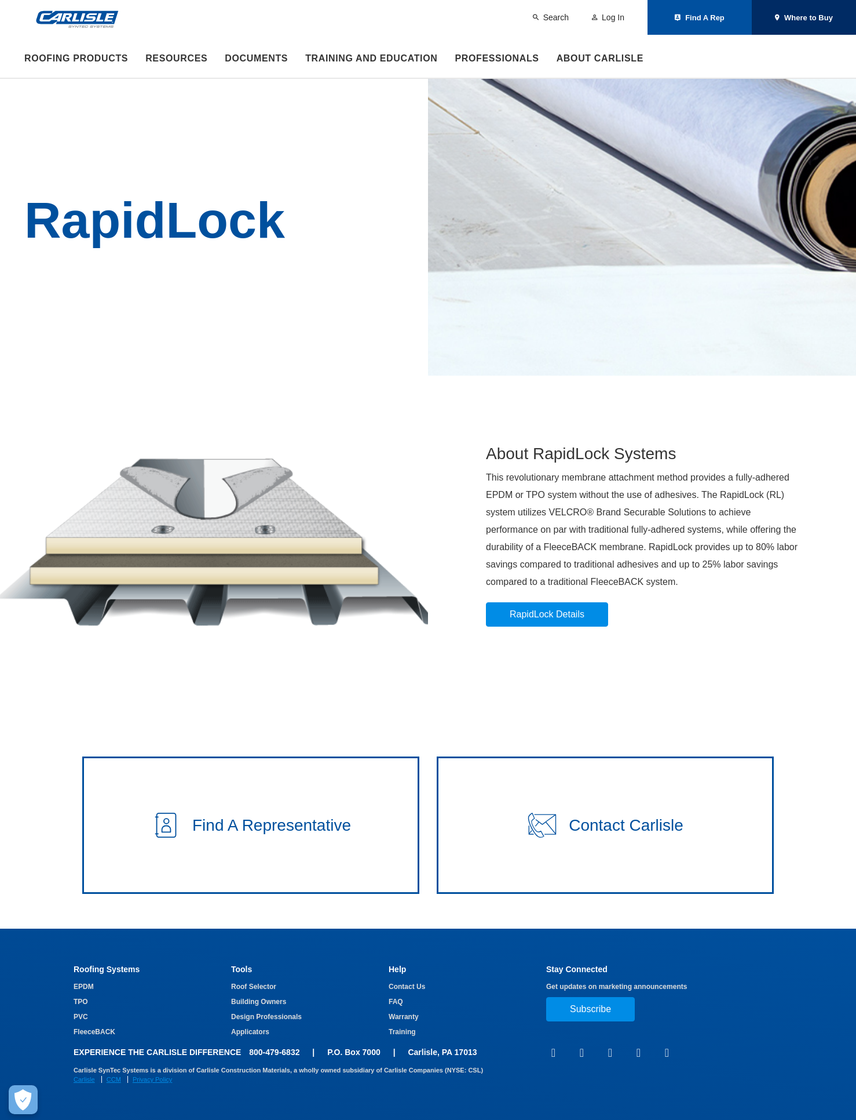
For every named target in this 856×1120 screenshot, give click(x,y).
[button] (250, 825)
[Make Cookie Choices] (23, 1099)
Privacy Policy (152, 1079)
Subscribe (590, 1009)
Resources (176, 58)
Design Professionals (266, 1017)
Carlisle (84, 1079)
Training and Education (371, 58)
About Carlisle (600, 58)
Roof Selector (253, 987)
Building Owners (258, 1002)
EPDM (84, 987)
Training (402, 1032)
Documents (256, 58)
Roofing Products (76, 58)
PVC (81, 1017)
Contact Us (407, 987)
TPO (81, 1002)
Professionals (497, 58)
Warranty (404, 1017)
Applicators (250, 1032)
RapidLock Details (547, 614)
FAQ (396, 1002)
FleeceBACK (94, 1032)
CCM (114, 1079)
